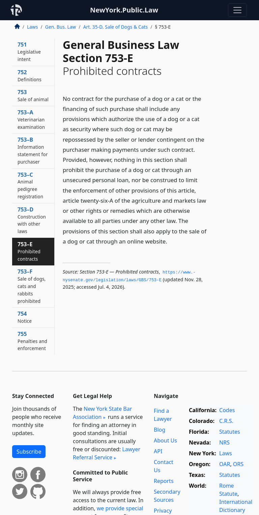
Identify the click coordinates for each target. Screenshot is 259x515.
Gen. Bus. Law (60, 27)
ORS (238, 464)
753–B (33, 150)
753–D (32, 220)
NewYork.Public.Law (124, 10)
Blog (159, 429)
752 (29, 75)
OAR (224, 464)
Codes (227, 410)
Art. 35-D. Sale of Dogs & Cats (115, 27)
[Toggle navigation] (237, 10)
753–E (29, 251)
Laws (32, 27)
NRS (224, 442)
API (158, 451)
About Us (165, 440)
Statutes (229, 431)
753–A (31, 119)
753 (33, 95)
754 (25, 317)
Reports (164, 481)
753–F (32, 286)
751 (29, 51)
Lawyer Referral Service (106, 453)
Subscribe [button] (29, 451)
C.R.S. (226, 421)
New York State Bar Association (102, 413)
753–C (30, 185)
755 (32, 341)
